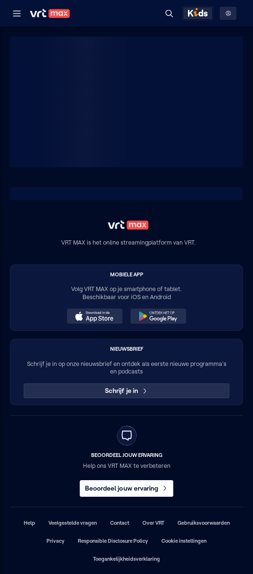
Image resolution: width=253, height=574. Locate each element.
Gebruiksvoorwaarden (204, 523)
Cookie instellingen (183, 541)
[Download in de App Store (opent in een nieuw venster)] (94, 316)
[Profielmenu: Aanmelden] (228, 13)
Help (29, 523)
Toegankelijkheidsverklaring (126, 559)
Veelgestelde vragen (72, 523)
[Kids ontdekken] (197, 13)
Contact (119, 523)
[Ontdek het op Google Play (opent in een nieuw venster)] (158, 316)
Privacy (56, 541)
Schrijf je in (126, 390)
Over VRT (153, 523)
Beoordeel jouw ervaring (127, 488)
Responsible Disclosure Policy (113, 541)
